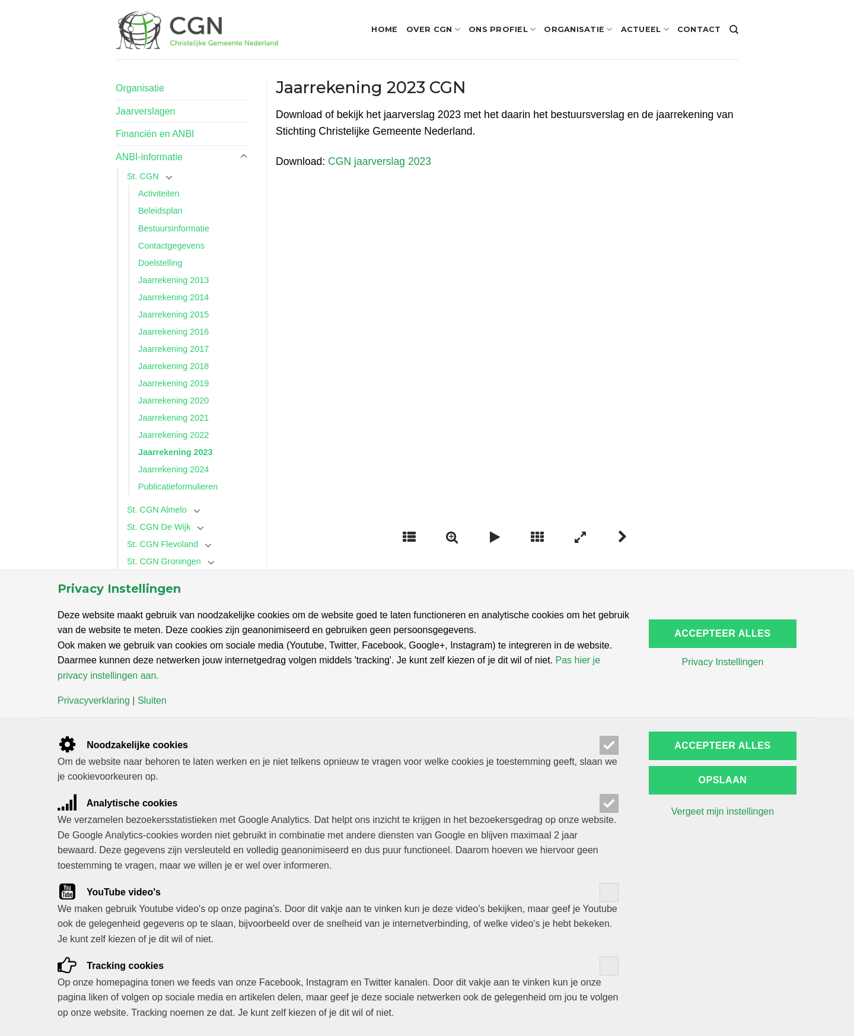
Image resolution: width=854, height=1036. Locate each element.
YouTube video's (109, 892)
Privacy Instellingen (722, 662)
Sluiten (152, 701)
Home (384, 29)
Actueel (645, 29)
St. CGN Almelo (157, 509)
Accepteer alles (722, 633)
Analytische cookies (118, 803)
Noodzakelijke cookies (123, 745)
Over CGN (433, 29)
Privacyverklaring (94, 701)
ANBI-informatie (149, 157)
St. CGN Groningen (164, 561)
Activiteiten (159, 193)
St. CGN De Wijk (158, 527)
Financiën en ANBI (155, 134)
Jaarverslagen (146, 111)
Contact (699, 29)
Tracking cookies (111, 966)
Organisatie (578, 29)
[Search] (733, 29)
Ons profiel (502, 29)
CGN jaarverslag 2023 (379, 161)
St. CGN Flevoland (162, 544)
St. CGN (143, 176)
